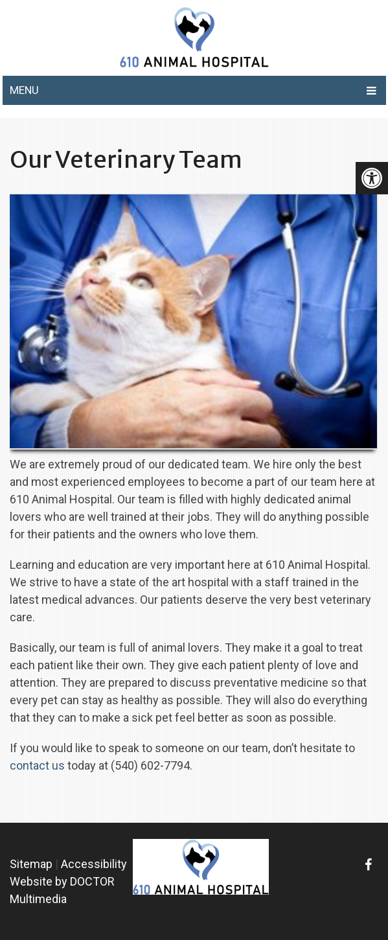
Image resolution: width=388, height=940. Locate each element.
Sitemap (31, 864)
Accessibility (94, 864)
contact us (37, 765)
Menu (24, 90)
